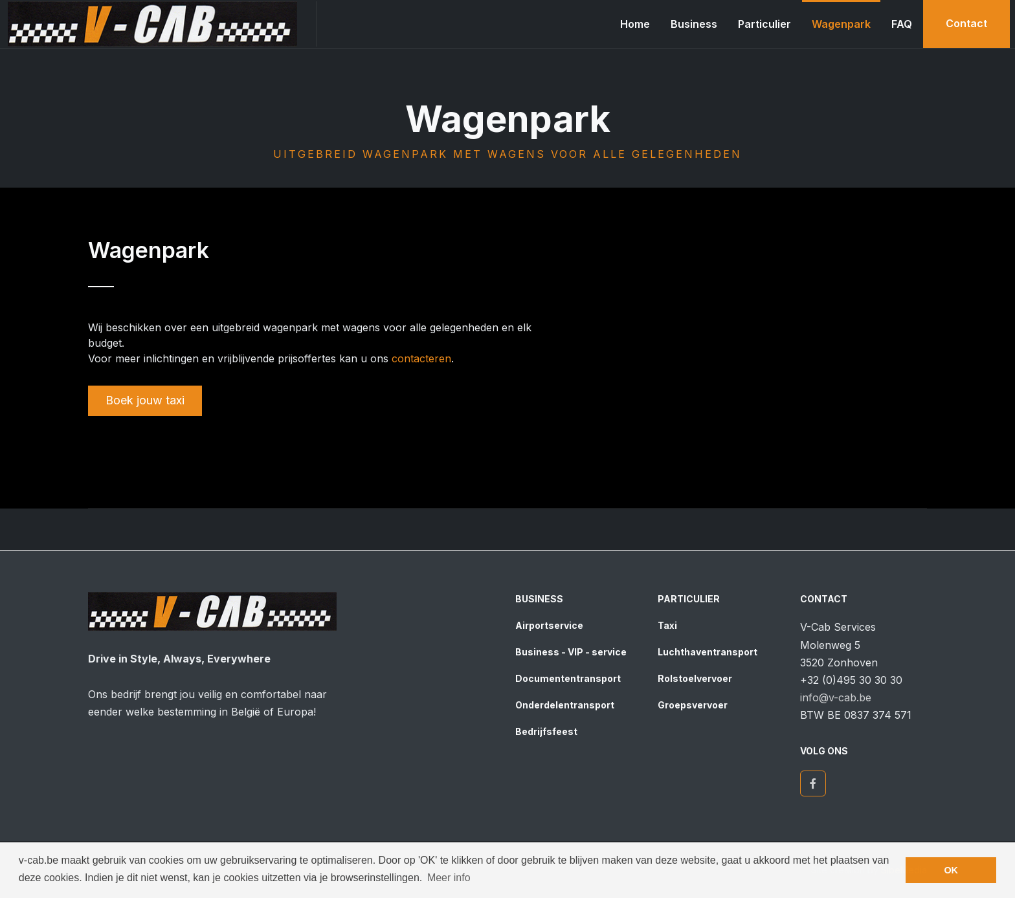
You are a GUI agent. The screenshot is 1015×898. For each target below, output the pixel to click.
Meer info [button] (449, 877)
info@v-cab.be (835, 697)
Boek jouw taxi (145, 400)
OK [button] (951, 870)
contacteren (421, 358)
